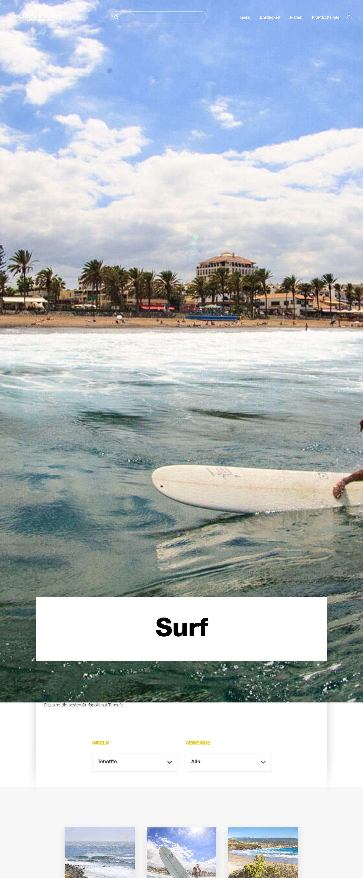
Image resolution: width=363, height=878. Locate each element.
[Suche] (159, 17)
